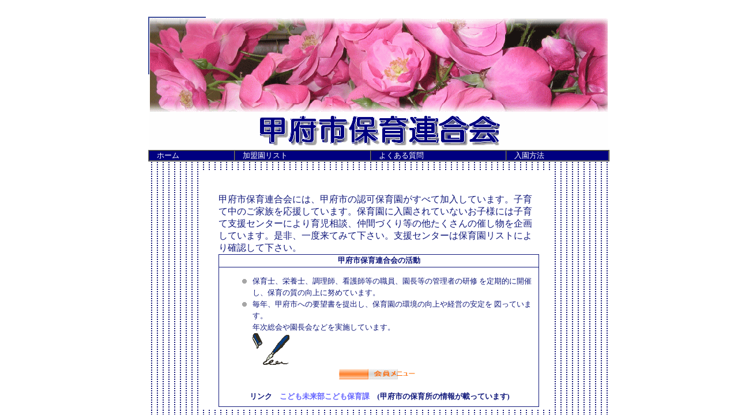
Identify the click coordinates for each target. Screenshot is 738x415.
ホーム (168, 156)
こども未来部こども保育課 (325, 397)
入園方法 (529, 156)
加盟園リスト (265, 156)
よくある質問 (401, 156)
